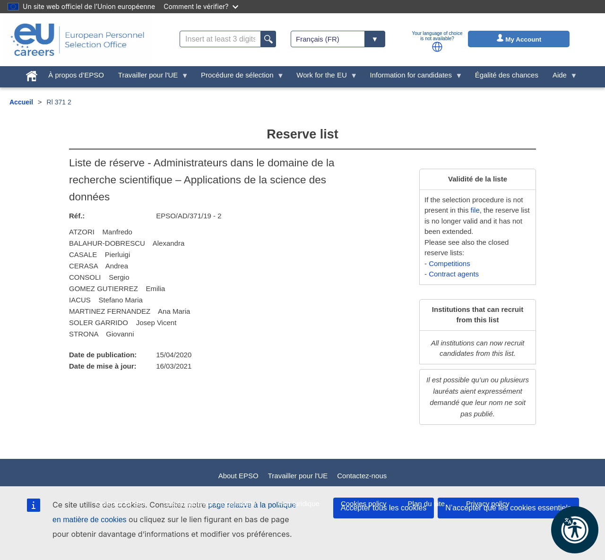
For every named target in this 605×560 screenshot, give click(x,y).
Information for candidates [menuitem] (412, 77)
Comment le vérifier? (201, 6)
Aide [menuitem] (561, 77)
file (475, 210)
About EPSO (238, 476)
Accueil (21, 102)
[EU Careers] (77, 39)
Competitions (449, 263)
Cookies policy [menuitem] (364, 504)
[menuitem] (31, 74)
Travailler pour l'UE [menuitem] (150, 77)
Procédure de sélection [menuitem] (239, 77)
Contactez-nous (362, 476)
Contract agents (454, 274)
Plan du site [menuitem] (426, 504)
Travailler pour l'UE (298, 476)
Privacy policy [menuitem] (488, 504)
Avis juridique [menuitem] (298, 504)
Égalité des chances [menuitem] (506, 75)
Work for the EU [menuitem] (323, 77)
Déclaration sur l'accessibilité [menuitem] (210, 504)
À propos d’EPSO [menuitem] (76, 75)
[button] (437, 46)
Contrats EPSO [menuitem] (119, 504)
